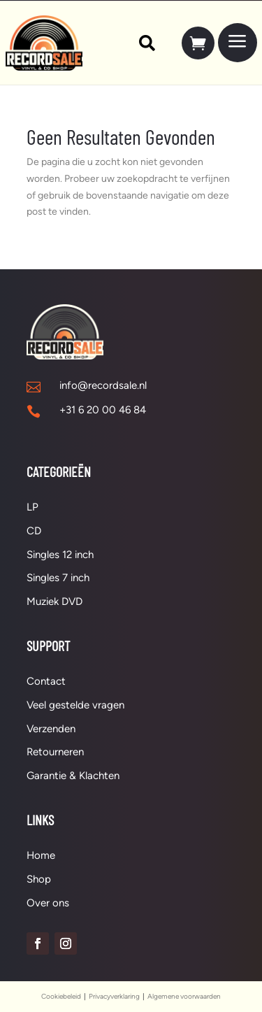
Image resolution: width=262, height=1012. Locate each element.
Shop (39, 879)
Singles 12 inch (60, 554)
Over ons (48, 903)
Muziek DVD (54, 601)
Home (41, 855)
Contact (46, 681)
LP (32, 507)
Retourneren (55, 752)
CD (34, 531)
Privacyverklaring (114, 996)
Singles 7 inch (58, 577)
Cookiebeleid (61, 996)
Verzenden (51, 728)
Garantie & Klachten (73, 775)
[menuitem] (140, 43)
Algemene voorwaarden (184, 996)
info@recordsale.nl (103, 385)
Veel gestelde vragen (75, 705)
